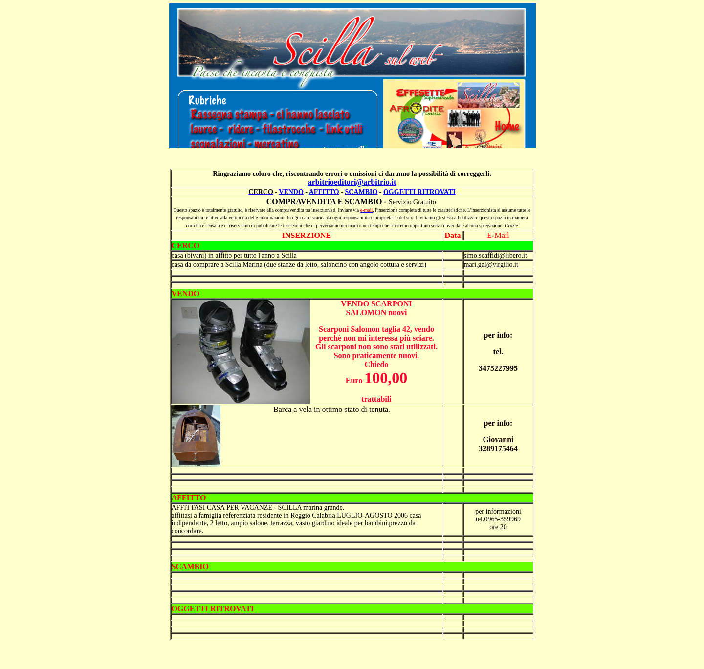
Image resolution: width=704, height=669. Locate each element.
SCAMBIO (361, 191)
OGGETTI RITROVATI (419, 191)
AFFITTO (324, 191)
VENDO (291, 191)
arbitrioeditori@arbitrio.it (352, 182)
